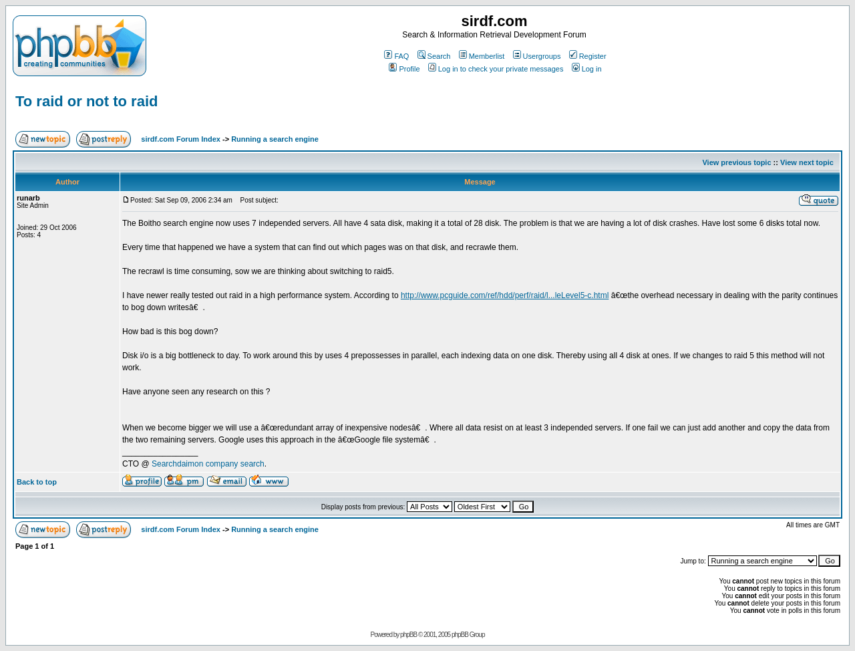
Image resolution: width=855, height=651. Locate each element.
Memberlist (482, 56)
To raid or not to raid (86, 101)
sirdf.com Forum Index (180, 139)
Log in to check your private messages (496, 69)
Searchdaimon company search (208, 464)
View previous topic (736, 162)
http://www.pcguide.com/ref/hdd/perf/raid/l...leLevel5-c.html (505, 295)
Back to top (37, 482)
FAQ (396, 56)
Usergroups (537, 56)
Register (588, 56)
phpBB (408, 634)
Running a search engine (275, 139)
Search (434, 56)
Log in (587, 69)
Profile (404, 69)
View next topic (807, 162)
